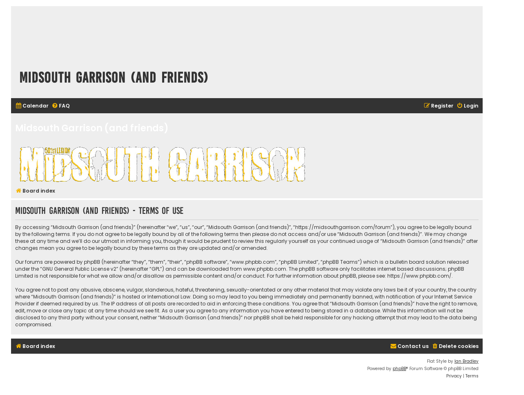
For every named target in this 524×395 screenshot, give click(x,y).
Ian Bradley (466, 361)
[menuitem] (32, 106)
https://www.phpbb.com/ (419, 275)
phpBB (399, 369)
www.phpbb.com (264, 268)
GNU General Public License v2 (79, 268)
